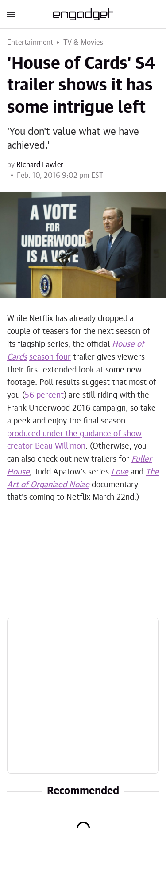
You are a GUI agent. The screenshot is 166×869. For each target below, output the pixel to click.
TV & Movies (83, 42)
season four (50, 357)
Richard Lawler (39, 164)
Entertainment (30, 42)
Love (119, 472)
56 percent (44, 395)
